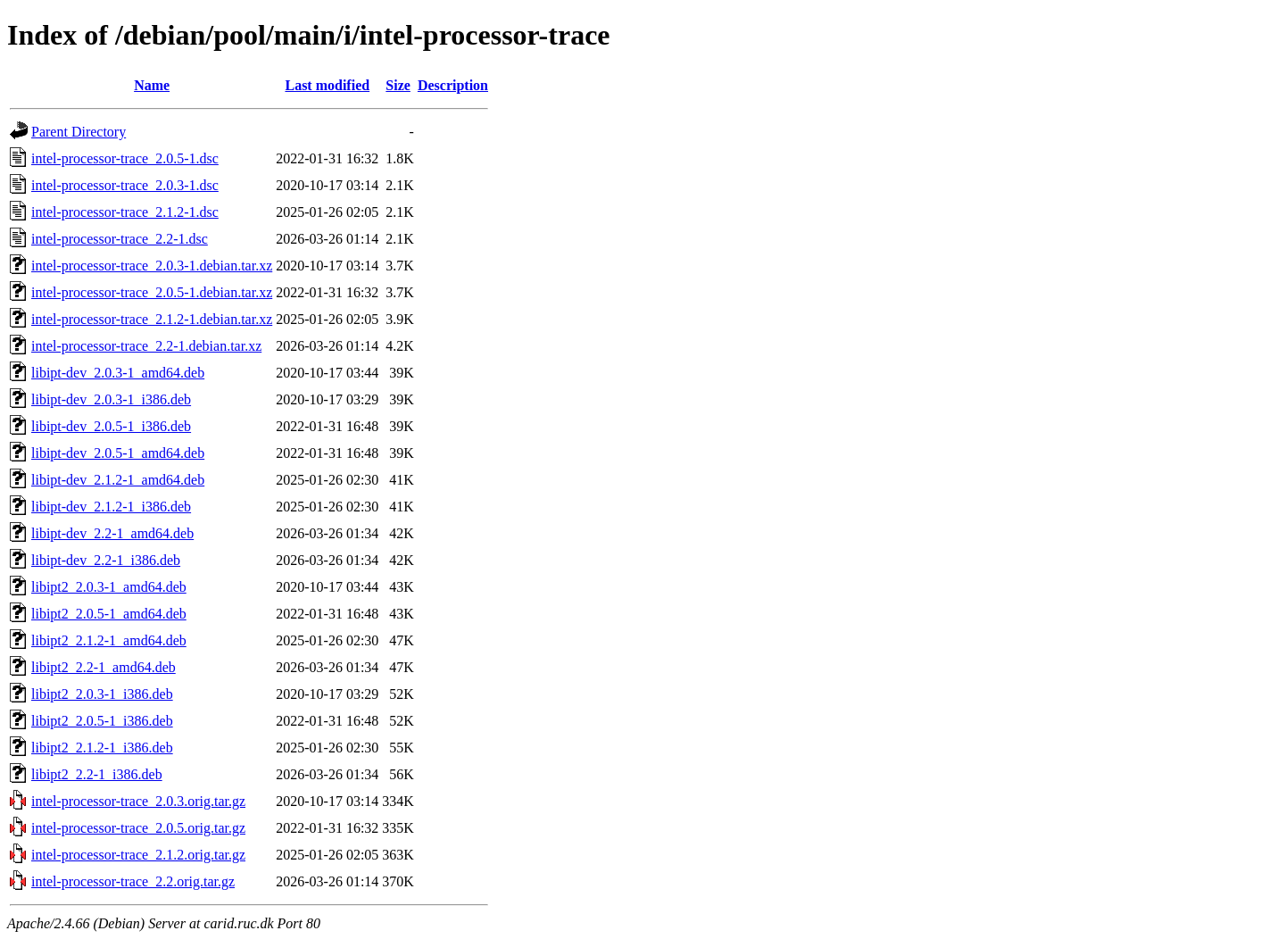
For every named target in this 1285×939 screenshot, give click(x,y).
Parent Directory (78, 131)
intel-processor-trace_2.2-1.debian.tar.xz (146, 345)
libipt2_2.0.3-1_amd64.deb (109, 586)
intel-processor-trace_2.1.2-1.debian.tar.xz (151, 319)
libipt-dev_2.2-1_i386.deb (105, 560)
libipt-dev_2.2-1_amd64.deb (112, 533)
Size (398, 85)
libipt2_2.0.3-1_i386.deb (102, 694)
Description (453, 85)
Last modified (327, 85)
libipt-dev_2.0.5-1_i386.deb (111, 426)
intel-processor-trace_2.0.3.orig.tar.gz (138, 801)
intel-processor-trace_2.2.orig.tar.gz (133, 881)
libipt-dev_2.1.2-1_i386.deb (111, 506)
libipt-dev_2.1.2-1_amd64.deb (117, 479)
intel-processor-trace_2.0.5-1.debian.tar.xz (151, 292)
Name (152, 85)
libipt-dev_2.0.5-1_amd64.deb (117, 453)
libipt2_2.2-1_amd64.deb (103, 667)
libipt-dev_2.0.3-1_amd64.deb (117, 372)
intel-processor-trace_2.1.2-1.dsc (125, 212)
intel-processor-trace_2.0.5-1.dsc (125, 158)
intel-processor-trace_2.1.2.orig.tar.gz (138, 854)
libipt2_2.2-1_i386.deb (96, 774)
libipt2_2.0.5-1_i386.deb (102, 720)
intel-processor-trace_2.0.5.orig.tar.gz (138, 827)
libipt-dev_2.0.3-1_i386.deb (111, 399)
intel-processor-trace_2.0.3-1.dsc (125, 185)
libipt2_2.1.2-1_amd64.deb (109, 640)
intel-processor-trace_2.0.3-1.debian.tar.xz (151, 265)
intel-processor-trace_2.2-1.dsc (119, 238)
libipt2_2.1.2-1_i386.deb (102, 747)
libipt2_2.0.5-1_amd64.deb (109, 613)
